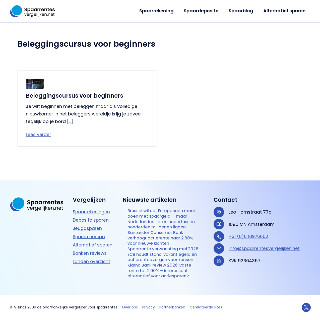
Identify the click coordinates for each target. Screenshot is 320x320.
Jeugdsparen (88, 211)
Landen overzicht (92, 244)
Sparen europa (89, 219)
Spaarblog (242, 11)
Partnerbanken (172, 307)
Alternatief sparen (285, 11)
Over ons (130, 307)
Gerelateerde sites (206, 307)
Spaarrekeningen (92, 194)
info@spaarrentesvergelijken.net (265, 231)
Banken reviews (90, 236)
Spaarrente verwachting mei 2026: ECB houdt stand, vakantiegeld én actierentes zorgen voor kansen (159, 249)
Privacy (148, 307)
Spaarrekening (160, 11)
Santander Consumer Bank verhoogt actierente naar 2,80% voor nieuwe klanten (162, 229)
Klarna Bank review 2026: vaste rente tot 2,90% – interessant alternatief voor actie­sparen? (162, 270)
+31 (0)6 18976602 (249, 219)
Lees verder (38, 135)
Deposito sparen (91, 203)
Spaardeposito (203, 11)
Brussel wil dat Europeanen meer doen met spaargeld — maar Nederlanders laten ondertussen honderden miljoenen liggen (159, 205)
